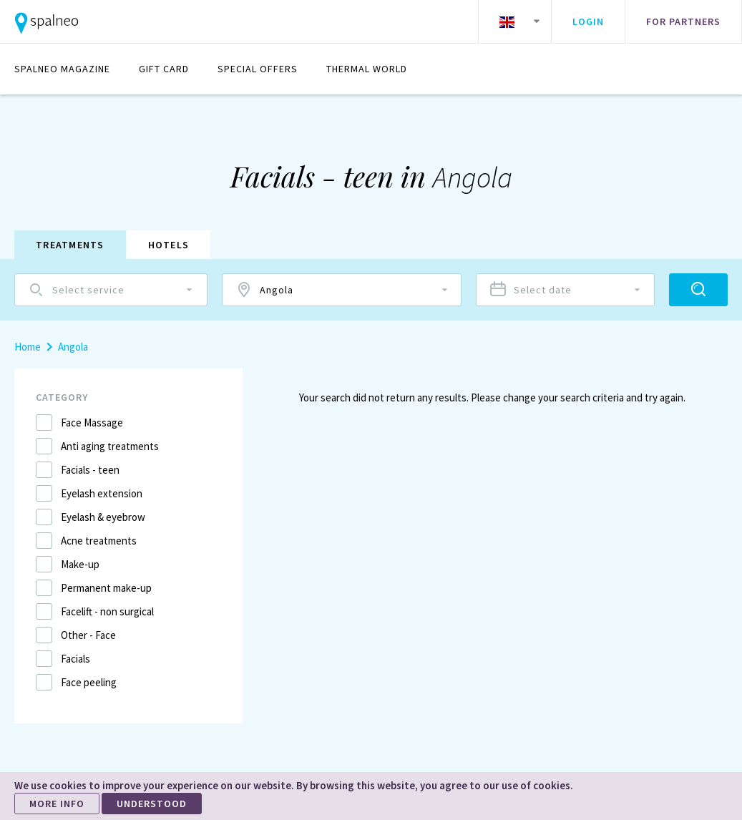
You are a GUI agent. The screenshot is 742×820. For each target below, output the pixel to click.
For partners (683, 21)
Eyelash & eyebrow (103, 517)
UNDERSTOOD (152, 803)
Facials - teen (90, 470)
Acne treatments (99, 540)
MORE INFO (56, 803)
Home (27, 346)
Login (588, 21)
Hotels (169, 244)
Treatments (70, 244)
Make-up (80, 564)
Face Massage (92, 422)
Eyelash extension (101, 493)
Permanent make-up (106, 588)
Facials (75, 658)
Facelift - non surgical (107, 611)
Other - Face (88, 635)
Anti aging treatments (110, 446)
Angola (73, 346)
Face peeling (89, 682)
